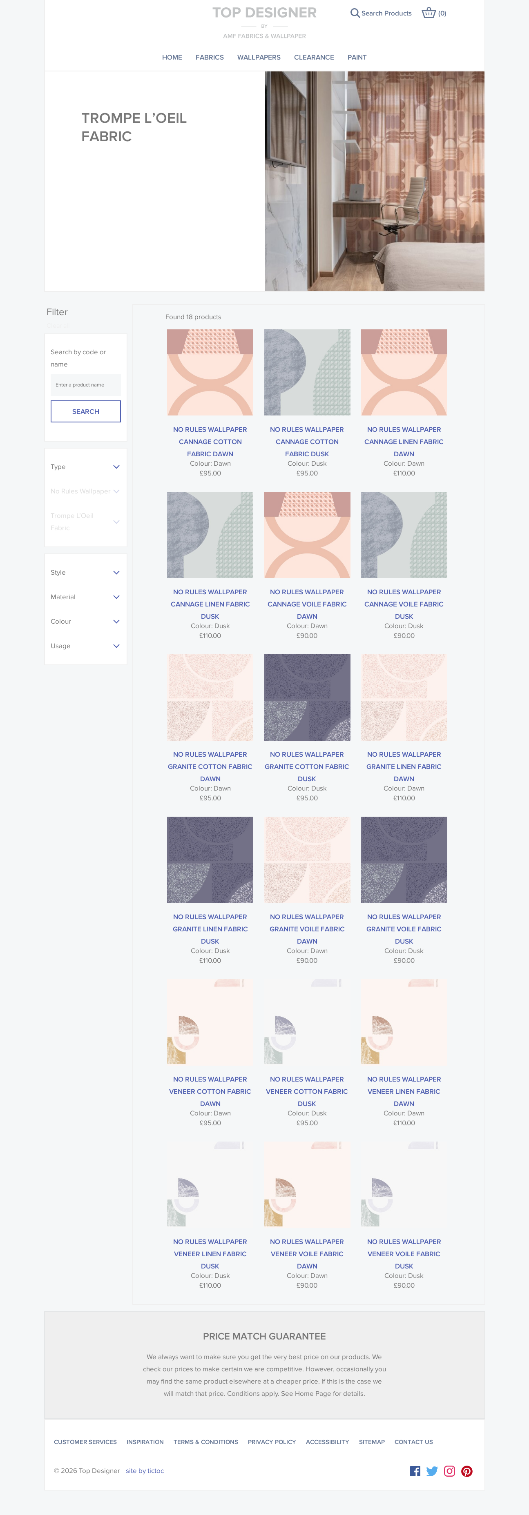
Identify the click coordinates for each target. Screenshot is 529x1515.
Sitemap (372, 1442)
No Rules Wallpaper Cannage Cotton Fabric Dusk (307, 441)
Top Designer (264, 22)
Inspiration (145, 1442)
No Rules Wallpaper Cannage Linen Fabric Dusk (210, 604)
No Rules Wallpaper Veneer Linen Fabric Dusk (210, 1253)
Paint (357, 57)
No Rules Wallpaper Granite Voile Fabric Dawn (307, 929)
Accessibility (327, 1442)
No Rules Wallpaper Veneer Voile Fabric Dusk (404, 1253)
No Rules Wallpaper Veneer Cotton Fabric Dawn (210, 1091)
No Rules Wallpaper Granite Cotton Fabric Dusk (307, 766)
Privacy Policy (272, 1442)
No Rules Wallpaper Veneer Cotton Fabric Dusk (307, 1091)
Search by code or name (78, 358)
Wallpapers (259, 57)
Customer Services (85, 1442)
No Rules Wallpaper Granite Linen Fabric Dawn (404, 766)
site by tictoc (145, 1470)
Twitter (432, 1471)
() (442, 13)
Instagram (449, 1471)
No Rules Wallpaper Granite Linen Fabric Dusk (210, 929)
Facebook (415, 1471)
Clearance (314, 57)
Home (172, 57)
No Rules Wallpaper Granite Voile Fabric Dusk (404, 929)
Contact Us (414, 1442)
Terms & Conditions (206, 1442)
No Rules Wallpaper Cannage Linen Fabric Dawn (404, 441)
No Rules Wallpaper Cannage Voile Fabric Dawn (307, 604)
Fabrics (210, 57)
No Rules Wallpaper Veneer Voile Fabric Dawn (307, 1253)
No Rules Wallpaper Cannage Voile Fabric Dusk (404, 604)
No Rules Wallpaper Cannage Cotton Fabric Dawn (210, 441)
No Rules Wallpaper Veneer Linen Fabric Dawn (404, 1091)
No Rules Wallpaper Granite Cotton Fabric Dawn (210, 766)
